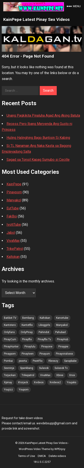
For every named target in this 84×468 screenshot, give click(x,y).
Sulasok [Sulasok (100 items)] (44, 368)
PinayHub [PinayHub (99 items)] (62, 339)
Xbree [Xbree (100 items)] (59, 375)
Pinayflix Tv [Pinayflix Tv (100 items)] (44, 339)
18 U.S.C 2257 (42, 461)
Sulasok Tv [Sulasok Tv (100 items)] (61, 368)
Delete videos (57, 456)
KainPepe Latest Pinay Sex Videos (36, 19)
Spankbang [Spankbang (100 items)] (26, 368)
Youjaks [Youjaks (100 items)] (71, 382)
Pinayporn (14, 192)
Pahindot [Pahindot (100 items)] (44, 332)
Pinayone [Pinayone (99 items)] (46, 346)
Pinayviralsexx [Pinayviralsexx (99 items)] (64, 353)
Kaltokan (13, 257)
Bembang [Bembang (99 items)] (28, 317)
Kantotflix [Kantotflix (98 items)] (27, 325)
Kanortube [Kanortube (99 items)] (62, 317)
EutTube (13, 208)
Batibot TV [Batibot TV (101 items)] (10, 317)
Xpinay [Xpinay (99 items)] (8, 382)
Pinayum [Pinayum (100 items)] (44, 353)
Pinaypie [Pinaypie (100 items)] (63, 346)
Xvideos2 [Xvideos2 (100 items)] (55, 382)
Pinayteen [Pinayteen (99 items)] (28, 353)
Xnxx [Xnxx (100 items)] (72, 375)
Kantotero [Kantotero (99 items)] (10, 325)
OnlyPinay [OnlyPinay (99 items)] (27, 332)
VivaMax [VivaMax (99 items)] (45, 375)
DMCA (42, 456)
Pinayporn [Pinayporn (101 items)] (10, 353)
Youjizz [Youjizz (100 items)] (8, 389)
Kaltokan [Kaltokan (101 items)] (45, 317)
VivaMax (13, 241)
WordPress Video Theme (34, 449)
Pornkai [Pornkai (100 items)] (8, 360)
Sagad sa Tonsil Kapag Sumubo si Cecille (38, 160)
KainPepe (14, 184)
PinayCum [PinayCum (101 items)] (10, 339)
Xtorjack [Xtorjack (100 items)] (23, 382)
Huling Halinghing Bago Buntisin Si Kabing (38, 138)
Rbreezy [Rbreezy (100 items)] (53, 360)
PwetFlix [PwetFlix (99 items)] (38, 360)
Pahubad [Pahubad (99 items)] (60, 332)
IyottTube (14, 224)
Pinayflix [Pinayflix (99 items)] (27, 339)
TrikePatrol (15, 249)
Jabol (11, 233)
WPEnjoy (59, 449)
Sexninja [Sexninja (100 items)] (9, 368)
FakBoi (12, 216)
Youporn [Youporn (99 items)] (24, 389)
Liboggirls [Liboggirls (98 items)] (44, 325)
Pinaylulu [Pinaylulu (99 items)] (29, 346)
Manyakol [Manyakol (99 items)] (62, 325)
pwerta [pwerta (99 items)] (23, 360)
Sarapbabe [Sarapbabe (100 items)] (70, 360)
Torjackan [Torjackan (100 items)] (10, 375)
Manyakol (14, 200)
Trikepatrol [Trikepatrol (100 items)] (28, 375)
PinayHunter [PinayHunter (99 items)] (11, 346)
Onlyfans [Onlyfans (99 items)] (9, 332)
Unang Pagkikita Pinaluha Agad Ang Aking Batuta (43, 115)
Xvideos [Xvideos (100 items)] (39, 382)
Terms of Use (26, 456)
